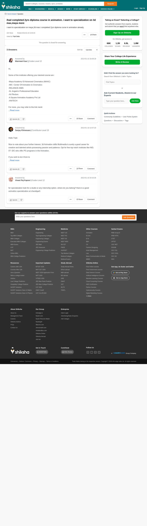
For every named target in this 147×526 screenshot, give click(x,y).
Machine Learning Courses (94, 278)
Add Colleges (65, 319)
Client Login (64, 313)
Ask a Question (15, 272)
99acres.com (40, 325)
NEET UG (64, 233)
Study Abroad (80, 9)
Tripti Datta (16, 36)
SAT (62, 284)
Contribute (65, 348)
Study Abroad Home (67, 267)
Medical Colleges (66, 256)
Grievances (14, 361)
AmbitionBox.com (41, 330)
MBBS (88, 259)
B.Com (88, 236)
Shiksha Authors (16, 322)
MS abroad (64, 275)
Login (136, 8)
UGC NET (114, 244)
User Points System (130, 117)
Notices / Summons (25, 361)
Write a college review (17, 275)
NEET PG (64, 236)
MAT (12, 250)
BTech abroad (65, 269)
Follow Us (90, 348)
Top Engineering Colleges (44, 236)
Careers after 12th (16, 267)
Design (61, 9)
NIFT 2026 (39, 275)
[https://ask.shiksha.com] (12, 14)
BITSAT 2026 (40, 267)
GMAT (63, 281)
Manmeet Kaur (21, 61)
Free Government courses (94, 269)
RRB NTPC (114, 236)
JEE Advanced (40, 247)
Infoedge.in (39, 313)
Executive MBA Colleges (18, 241)
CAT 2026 (39, 287)
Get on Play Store (120, 273)
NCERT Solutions (16, 287)
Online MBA (14, 253)
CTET (113, 238)
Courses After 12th (16, 269)
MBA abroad (65, 272)
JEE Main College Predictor (44, 284)
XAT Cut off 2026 (41, 293)
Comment (91, 119)
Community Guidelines (112, 117)
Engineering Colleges (42, 238)
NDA (112, 259)
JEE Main (39, 244)
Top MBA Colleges (16, 236)
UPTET (113, 241)
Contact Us (14, 327)
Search (110, 4)
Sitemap (42, 361)
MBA (30, 9)
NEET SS (64, 238)
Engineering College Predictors (45, 250)
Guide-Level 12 (35, 61)
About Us (13, 313)
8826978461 (43, 352)
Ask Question (128, 217)
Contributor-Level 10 (40, 130)
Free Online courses (92, 267)
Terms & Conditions (52, 361)
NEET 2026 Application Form (45, 272)
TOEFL (63, 290)
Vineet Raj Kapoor (22, 180)
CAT (12, 247)
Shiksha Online (107, 9)
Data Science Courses (93, 272)
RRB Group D (115, 233)
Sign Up (142, 8)
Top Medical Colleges (67, 253)
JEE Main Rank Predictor (44, 281)
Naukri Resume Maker (43, 319)
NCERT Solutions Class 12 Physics (22, 293)
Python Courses (91, 287)
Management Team (17, 316)
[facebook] (95, 352)
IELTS (63, 287)
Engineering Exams (42, 241)
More (69, 9)
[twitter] (99, 352)
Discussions (118, 121)
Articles (13, 278)
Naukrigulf (39, 322)
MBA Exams (14, 244)
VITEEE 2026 (40, 278)
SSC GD (114, 256)
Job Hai (38, 339)
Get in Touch (41, 348)
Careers (13, 319)
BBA (87, 241)
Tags (127, 121)
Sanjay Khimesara (22, 130)
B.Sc (87, 238)
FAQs (12, 325)
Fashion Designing (92, 247)
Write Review (68, 352)
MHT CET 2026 (41, 269)
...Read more (13, 110)
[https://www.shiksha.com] (6, 14)
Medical (52, 9)
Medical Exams (65, 259)
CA (87, 244)
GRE (62, 278)
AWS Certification (91, 284)
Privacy (35, 361)
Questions (107, 121)
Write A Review (122, 62)
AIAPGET (64, 250)
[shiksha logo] (21, 350)
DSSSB (113, 247)
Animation (89, 233)
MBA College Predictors (18, 256)
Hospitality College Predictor (19, 284)
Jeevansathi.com (41, 327)
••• (84, 35)
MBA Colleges (15, 238)
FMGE (63, 247)
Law (87, 253)
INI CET (63, 244)
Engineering (40, 9)
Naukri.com (39, 316)
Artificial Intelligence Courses (95, 275)
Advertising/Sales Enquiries (69, 316)
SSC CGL (114, 250)
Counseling (93, 9)
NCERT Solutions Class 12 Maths (21, 290)
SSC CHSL (114, 253)
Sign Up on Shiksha (122, 33)
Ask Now (135, 101)
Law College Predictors (18, 281)
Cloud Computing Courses (94, 281)
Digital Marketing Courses (94, 293)
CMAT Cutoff (40, 290)
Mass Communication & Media (95, 256)
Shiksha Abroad (41, 336)
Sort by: (80, 50)
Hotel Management (92, 250)
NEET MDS (64, 241)
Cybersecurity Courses (93, 290)
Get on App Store (120, 278)
